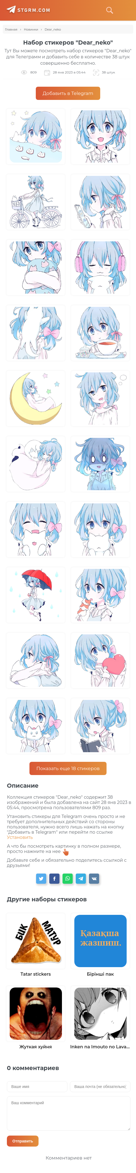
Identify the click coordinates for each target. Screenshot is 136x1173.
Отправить (22, 1141)
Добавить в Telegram (68, 93)
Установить (20, 837)
